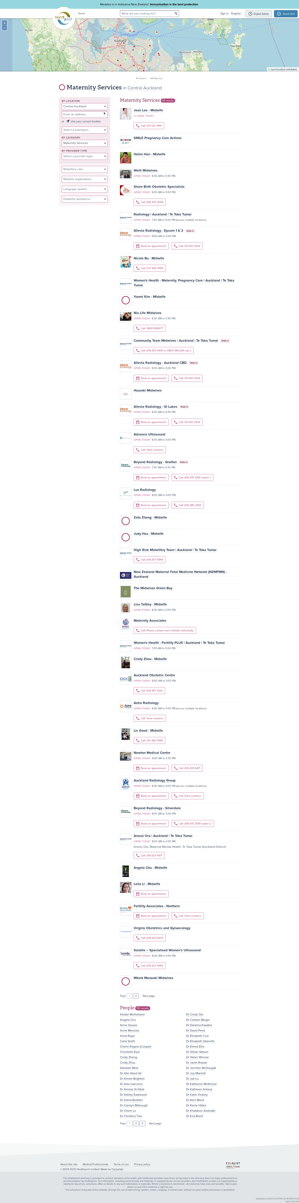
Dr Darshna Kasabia (199, 1025)
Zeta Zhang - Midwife (150, 517)
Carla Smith (127, 1041)
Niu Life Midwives (148, 313)
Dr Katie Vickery (197, 1095)
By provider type (74, 151)
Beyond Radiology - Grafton (155, 462)
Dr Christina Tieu (131, 1116)
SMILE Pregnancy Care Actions (158, 138)
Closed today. (144, 115)
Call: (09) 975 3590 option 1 (192, 477)
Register (236, 13)
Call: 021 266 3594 (149, 740)
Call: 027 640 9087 (149, 268)
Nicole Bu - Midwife (149, 258)
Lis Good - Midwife (148, 730)
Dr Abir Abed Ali (131, 1073)
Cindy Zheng (128, 1057)
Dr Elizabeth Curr (197, 1036)
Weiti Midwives (146, 170)
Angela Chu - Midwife (150, 868)
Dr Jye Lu (192, 1079)
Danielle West (129, 1068)
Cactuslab (117, 1169)
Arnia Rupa (127, 1036)
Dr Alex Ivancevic (131, 1084)
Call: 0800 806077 (149, 328)
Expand (142, 78)
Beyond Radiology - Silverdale (157, 808)
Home (81, 13)
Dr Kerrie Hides (196, 1105)
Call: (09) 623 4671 (149, 855)
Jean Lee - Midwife (148, 110)
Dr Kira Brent (194, 1116)
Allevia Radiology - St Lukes (155, 407)
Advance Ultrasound (149, 434)
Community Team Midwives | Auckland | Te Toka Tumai (176, 340)
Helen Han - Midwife (150, 154)
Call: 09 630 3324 (187, 246)
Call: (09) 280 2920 (187, 505)
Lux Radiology (145, 490)
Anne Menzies (129, 1030)
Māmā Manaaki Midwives (153, 978)
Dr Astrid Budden (131, 1100)
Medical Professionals (95, 1164)
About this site (68, 1164)
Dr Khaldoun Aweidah (200, 1111)
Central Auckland (145, 88)
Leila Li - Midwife (147, 884)
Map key (158, 78)
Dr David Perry (195, 1030)
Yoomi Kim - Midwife (150, 296)
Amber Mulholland (132, 1014)
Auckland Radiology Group (155, 780)
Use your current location (86, 121)
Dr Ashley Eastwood (133, 1095)
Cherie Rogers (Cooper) (135, 1046)
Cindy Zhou (127, 1063)
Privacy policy (142, 1164)
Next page (149, 996)
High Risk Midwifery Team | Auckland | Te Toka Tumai (175, 550)
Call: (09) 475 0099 (149, 202)
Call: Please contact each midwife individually (165, 630)
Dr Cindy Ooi (194, 1014)
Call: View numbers (149, 449)
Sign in (224, 13)
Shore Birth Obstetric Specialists (159, 186)
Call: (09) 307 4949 (149, 559)
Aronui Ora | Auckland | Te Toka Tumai (163, 836)
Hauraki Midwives (148, 390)
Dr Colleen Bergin (198, 1020)
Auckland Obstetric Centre (154, 675)
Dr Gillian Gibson (197, 1052)
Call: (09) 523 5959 (149, 965)
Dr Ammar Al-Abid (132, 1089)
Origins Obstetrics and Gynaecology (162, 928)
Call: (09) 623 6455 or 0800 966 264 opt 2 (163, 350)
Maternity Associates (150, 620)
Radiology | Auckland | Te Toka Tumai (162, 214)
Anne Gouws (128, 1025)
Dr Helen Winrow (197, 1057)
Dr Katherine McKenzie (201, 1084)
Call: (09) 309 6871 (187, 768)
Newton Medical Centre (152, 753)
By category (71, 138)
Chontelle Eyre (130, 1052)
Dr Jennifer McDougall (201, 1068)
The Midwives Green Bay (153, 588)
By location (71, 101)
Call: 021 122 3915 (149, 125)
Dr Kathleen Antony (199, 1089)
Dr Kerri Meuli (195, 1100)
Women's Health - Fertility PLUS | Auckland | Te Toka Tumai (179, 643)
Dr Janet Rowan (196, 1063)
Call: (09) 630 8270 (149, 938)
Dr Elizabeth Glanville (200, 1041)
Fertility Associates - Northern (157, 906)
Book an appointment (151, 246)
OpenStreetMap (278, 73)
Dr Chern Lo (128, 1111)
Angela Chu (128, 1020)
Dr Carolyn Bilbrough (134, 1105)
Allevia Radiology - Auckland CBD (160, 363)
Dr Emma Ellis (195, 1046)
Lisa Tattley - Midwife (150, 604)
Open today (142, 176)
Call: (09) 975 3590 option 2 (192, 823)
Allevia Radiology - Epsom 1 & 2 (158, 230)
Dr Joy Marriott (196, 1073)
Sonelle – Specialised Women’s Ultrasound (167, 950)
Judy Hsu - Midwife (149, 534)
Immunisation (159, 4)
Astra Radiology (146, 703)
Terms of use (121, 1164)
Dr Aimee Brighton (132, 1079)
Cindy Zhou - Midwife (150, 659)
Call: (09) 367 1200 (149, 690)
